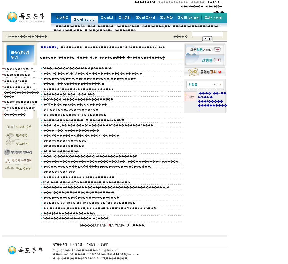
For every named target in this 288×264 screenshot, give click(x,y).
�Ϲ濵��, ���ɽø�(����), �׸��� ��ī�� (75, 104)
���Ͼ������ (101, 26)
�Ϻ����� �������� (63, 146)
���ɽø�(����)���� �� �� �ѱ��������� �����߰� (90, 156)
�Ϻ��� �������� (61, 151)
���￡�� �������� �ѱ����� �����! (79, 177)
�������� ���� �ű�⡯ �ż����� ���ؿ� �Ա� (83, 120)
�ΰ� (93, 57)
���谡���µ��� (68, 30)
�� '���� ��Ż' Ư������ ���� (71, 109)
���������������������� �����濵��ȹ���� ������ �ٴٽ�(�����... (112, 161)
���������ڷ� (70, 26)
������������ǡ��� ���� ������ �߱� (81, 197)
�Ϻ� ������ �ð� (59, 171)
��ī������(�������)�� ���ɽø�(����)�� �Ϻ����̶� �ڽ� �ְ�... (100, 208)
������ (48, 57)
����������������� (196, 26)
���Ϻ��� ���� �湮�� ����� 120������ (81, 135)
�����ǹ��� (128, 26)
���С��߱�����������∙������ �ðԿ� (79, 192)
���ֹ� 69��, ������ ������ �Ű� (74, 83)
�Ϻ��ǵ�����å (98, 30)
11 (129, 225)
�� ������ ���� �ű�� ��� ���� (74, 114)
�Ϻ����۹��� (112, 57)
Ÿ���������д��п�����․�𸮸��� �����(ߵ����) (76, 218)
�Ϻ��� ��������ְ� (146, 57)
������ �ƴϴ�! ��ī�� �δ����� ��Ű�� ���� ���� (89, 202)
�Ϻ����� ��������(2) (65, 140)
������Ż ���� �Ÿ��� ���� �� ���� (78, 89)
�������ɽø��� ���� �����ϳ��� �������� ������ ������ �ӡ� (106, 187)
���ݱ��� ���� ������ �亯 (69, 213)
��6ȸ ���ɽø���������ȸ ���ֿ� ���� (78, 99)
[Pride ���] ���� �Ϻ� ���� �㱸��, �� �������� (86, 182)
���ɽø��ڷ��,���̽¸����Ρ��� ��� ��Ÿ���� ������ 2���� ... (99, 125)
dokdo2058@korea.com (126, 254)
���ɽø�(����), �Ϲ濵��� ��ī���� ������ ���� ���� (92, 73)
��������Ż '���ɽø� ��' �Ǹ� (69, 94)
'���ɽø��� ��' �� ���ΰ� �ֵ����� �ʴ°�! (77, 68)
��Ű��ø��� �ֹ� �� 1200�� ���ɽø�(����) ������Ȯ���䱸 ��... (97, 166)
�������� (125, 30)
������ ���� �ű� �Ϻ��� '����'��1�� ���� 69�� (89, 78)
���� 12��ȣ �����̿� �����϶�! (71, 130)
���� (82, 57)
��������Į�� (156, 26)
